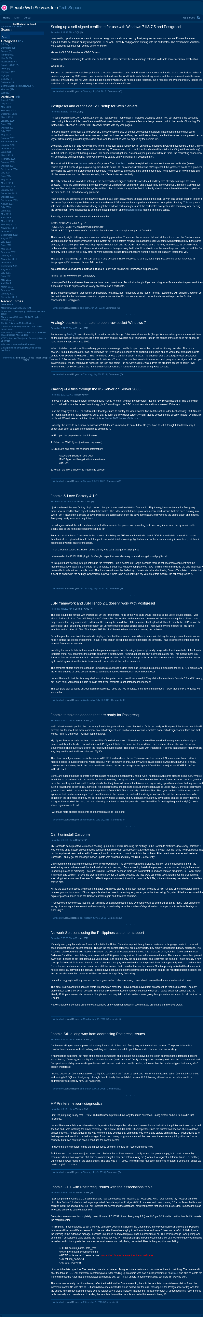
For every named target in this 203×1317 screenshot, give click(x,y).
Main (17, 17)
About (27, 17)
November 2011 (9, 259)
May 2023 (6, 107)
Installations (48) (9, 61)
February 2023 (8, 110)
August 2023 (7, 100)
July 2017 (6, 131)
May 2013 (6, 214)
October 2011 (8, 262)
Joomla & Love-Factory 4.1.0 (74, 496)
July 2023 (6, 103)
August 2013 (7, 204)
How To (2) (6, 58)
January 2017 (8, 138)
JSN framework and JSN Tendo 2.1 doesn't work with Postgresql (103, 603)
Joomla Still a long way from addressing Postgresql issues (98, 1034)
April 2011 (6, 283)
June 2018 (6, 124)
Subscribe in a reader (11, 26)
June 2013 (6, 210)
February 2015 (8, 159)
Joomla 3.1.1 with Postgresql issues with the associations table (101, 1187)
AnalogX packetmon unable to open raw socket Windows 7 (98, 323)
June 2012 (6, 245)
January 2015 (8, 162)
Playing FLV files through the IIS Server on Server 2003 (95, 389)
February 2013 (8, 224)
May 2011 (6, 280)
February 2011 (8, 290)
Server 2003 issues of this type (121, 418)
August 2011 (7, 269)
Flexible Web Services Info (34, 7)
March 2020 (7, 117)
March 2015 (7, 155)
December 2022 (9, 114)
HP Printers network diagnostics (77, 1103)
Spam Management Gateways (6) (17, 86)
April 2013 (6, 217)
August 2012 (7, 238)
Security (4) (6, 79)
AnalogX (71, 334)
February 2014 (8, 186)
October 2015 (8, 148)
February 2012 (8, 252)
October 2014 (8, 165)
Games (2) (6, 51)
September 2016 (9, 141)
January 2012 (8, 255)
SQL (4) (79, 32)
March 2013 (7, 221)
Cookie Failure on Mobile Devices (17, 323)
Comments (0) (115, 91)
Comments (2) (116, 588)
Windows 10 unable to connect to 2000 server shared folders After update (23, 333)
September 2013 (9, 200)
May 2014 (6, 179)
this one (83, 163)
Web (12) (5, 93)
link (174, 1273)
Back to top (42, 357)
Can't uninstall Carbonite (71, 834)
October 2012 (8, 231)
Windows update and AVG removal (18, 344)
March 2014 (7, 183)
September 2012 (9, 235)
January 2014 (8, 190)
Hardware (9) (7, 54)
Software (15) (7, 82)
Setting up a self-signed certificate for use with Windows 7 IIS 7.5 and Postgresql (116, 27)
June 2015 (6, 152)
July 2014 (6, 172)
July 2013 (6, 207)
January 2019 (8, 121)
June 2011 (6, 276)
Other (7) (5, 68)
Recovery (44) (83, 394)
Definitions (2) (8, 48)
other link (120, 163)
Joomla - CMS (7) (85, 501)
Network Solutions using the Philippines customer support (97, 933)
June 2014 (6, 176)
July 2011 (6, 273)
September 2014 (9, 169)
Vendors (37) (81, 328)
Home (6, 17)
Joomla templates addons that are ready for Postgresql (95, 715)
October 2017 (8, 127)
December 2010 (9, 297)
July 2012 (6, 242)
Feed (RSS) (28, 358)
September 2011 (9, 266)
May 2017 (6, 134)
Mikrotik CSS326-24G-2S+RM (16, 308)
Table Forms (7, 304)
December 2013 (9, 193)
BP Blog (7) (6, 44)
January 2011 (8, 293)
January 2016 (8, 145)
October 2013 (8, 197)
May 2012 (6, 248)
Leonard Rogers (71, 91)
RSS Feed (189, 17)
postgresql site (134, 209)
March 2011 (7, 286)
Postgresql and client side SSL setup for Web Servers (94, 106)
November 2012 (9, 228)
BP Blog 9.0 (21, 357)
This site (187, 202)
